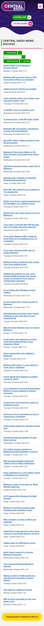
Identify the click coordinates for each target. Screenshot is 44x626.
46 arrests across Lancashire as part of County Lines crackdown (21, 415)
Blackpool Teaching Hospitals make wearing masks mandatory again (19, 509)
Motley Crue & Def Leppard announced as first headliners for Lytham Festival (22, 202)
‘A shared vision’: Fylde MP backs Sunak (21, 119)
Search (23, 57)
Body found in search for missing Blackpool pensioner (18, 553)
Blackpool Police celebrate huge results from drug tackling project (21, 263)
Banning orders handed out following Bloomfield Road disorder (20, 179)
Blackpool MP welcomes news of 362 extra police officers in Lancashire (20, 78)
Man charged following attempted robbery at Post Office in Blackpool (19, 462)
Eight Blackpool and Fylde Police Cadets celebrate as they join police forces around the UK (21, 316)
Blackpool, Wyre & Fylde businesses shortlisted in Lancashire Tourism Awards (19, 578)
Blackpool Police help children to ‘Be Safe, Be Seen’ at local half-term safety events (21, 154)
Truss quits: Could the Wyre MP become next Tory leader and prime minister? (21, 226)
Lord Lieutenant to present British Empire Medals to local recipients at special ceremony (22, 390)
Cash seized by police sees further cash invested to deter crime (21, 99)
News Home (11, 53)
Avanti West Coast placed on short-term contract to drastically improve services (21, 532)
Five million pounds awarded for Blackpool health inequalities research (21, 450)
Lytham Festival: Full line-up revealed (20, 89)
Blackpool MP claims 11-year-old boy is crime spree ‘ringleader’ (21, 366)
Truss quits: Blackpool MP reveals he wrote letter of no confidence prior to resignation (20, 238)
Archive (26, 61)
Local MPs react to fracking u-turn (19, 110)
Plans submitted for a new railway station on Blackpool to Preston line (22, 474)
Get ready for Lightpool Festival (18, 590)
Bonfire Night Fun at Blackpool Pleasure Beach (17, 66)
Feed (20, 53)
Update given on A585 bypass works (20, 543)
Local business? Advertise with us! (22, 617)
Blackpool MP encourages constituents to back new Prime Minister (21, 130)
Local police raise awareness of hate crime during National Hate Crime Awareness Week (20, 341)
